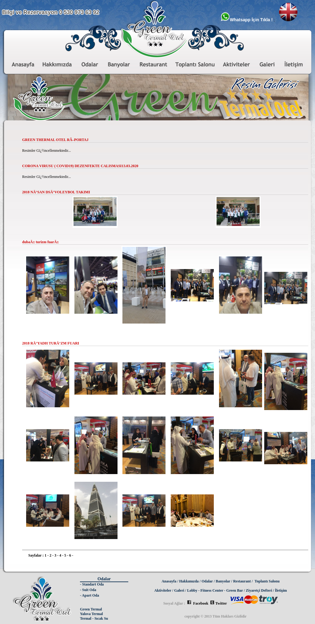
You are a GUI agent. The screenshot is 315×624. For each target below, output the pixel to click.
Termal (85, 618)
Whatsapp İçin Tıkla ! (247, 19)
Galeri (179, 590)
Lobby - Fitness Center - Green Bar (215, 590)
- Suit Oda (88, 590)
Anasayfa (168, 581)
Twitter (218, 603)
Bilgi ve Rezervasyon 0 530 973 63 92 (50, 12)
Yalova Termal (91, 614)
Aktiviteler (162, 590)
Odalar (207, 581)
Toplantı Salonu (267, 581)
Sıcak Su (101, 618)
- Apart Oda (89, 595)
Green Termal (91, 609)
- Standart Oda (92, 584)
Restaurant (242, 581)
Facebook (197, 603)
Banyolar (223, 581)
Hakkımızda (189, 581)
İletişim (281, 590)
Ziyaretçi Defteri (259, 590)
